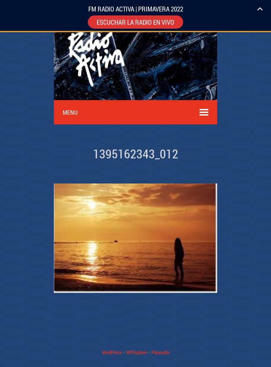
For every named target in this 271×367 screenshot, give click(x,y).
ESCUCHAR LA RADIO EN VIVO (135, 22)
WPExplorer (136, 352)
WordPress (112, 352)
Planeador (160, 352)
